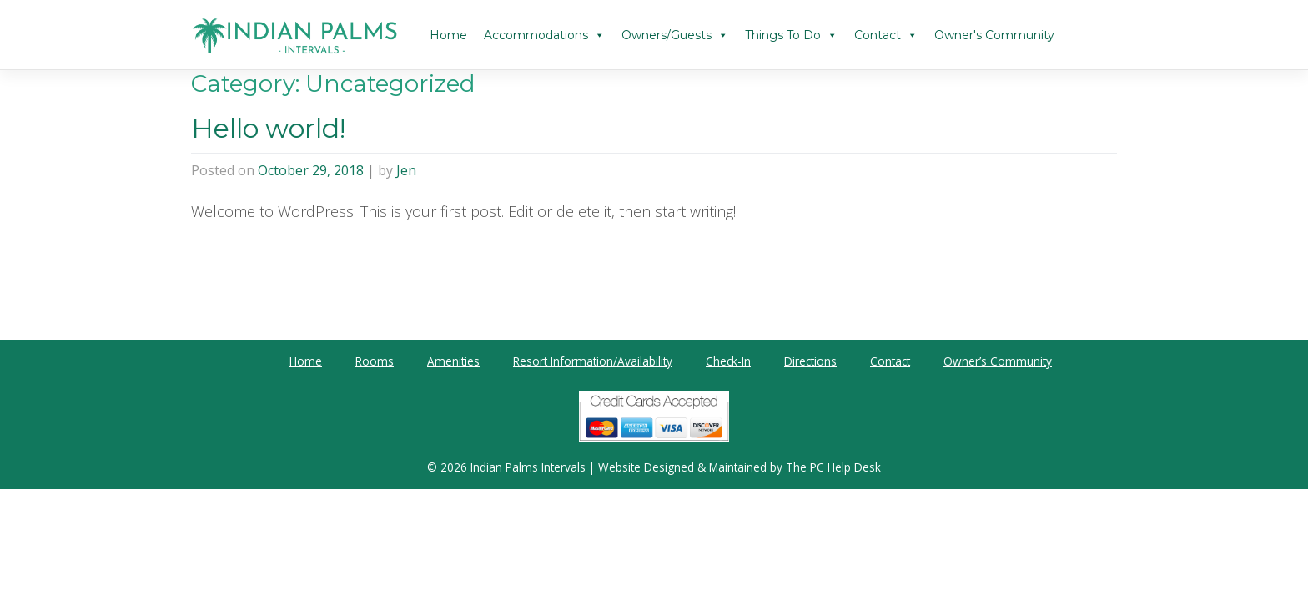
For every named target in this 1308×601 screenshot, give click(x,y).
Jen (406, 170)
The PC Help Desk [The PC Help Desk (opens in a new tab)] (833, 467)
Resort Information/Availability (592, 361)
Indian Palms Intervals (528, 467)
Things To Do (791, 35)
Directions (810, 361)
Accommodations (544, 35)
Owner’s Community (997, 361)
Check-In (728, 361)
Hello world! (268, 128)
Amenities (453, 361)
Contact (886, 35)
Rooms (374, 361)
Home (448, 35)
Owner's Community (994, 35)
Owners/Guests (674, 35)
